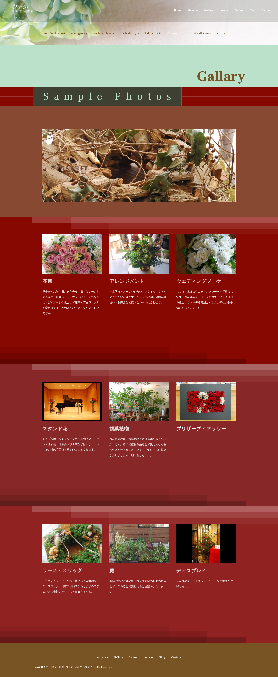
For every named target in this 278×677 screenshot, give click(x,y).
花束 (47, 281)
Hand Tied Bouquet (53, 33)
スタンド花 (54, 428)
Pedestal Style (130, 33)
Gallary (209, 10)
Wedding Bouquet (105, 33)
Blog (252, 10)
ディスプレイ (191, 570)
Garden (221, 33)
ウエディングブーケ (198, 281)
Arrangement (79, 33)
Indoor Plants (153, 33)
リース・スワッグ (62, 570)
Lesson (224, 10)
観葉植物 (119, 428)
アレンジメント (127, 281)
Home (177, 10)
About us (192, 10)
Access (239, 10)
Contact (266, 10)
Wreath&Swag (202, 33)
